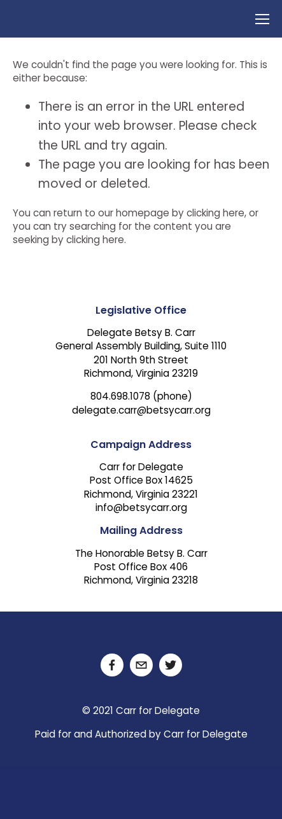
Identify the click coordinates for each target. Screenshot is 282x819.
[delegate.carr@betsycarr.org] (141, 665)
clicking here (215, 214)
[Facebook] (112, 665)
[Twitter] (170, 665)
